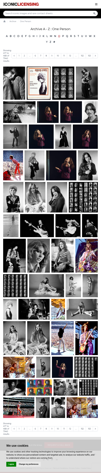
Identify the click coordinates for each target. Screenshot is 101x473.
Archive (12, 21)
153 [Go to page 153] (89, 56)
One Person (25, 21)
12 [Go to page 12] (70, 56)
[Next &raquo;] (95, 55)
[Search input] (50, 13)
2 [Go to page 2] (24, 56)
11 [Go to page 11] (64, 56)
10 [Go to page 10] (58, 56)
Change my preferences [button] (28, 464)
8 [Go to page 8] (46, 56)
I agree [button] (11, 464)
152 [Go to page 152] (82, 56)
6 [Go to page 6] (35, 56)
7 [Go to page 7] (40, 56)
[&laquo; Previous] (14, 55)
